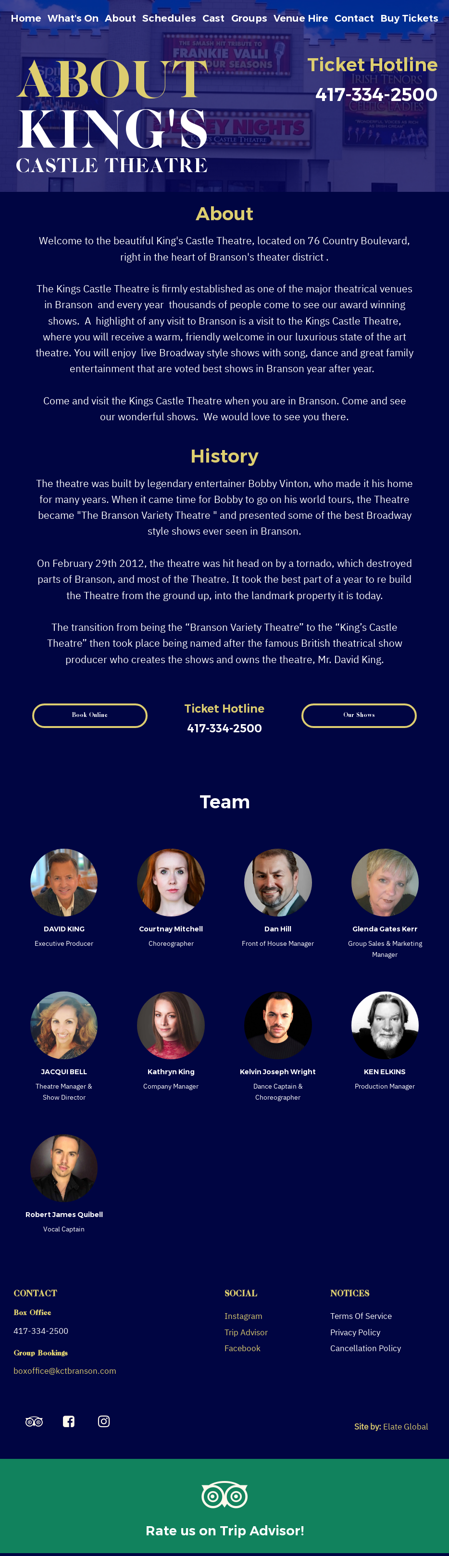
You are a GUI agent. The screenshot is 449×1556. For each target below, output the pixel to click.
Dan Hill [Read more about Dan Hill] (277, 929)
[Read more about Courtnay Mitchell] (171, 882)
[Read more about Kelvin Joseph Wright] (278, 1025)
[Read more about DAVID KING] (64, 882)
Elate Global (405, 1426)
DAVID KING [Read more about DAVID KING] (64, 929)
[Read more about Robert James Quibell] (64, 1168)
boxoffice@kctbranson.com (64, 1371)
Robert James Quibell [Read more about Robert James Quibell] (64, 1214)
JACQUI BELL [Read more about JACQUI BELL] (64, 1071)
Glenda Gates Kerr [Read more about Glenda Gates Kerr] (385, 929)
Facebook (242, 1348)
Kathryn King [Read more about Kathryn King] (171, 1071)
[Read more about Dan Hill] (278, 882)
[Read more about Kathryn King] (171, 1025)
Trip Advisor (246, 1332)
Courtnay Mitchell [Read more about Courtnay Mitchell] (171, 929)
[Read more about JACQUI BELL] (64, 1025)
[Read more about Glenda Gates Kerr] (385, 882)
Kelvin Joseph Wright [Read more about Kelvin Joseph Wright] (278, 1071)
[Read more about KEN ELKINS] (385, 1025)
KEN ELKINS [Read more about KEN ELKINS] (385, 1071)
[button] (90, 715)
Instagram (243, 1316)
